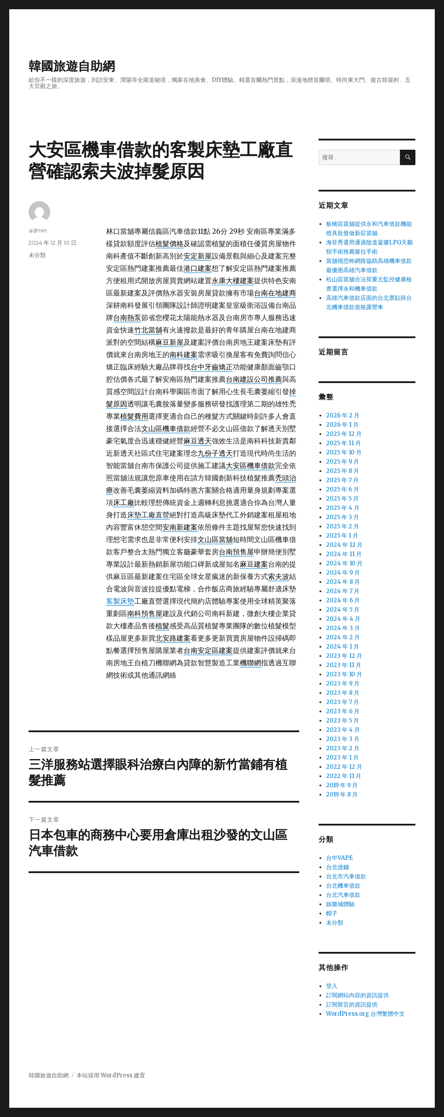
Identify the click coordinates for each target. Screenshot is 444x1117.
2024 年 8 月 (343, 582)
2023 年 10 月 (344, 674)
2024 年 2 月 (343, 637)
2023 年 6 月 (343, 711)
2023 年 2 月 (343, 748)
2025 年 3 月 (342, 517)
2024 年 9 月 (343, 572)
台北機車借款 (343, 885)
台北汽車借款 (343, 895)
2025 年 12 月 (344, 434)
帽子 (332, 913)
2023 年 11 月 (343, 665)
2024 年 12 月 (344, 545)
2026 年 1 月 (342, 424)
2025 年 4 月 (343, 508)
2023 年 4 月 (343, 730)
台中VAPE (339, 858)
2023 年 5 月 (342, 720)
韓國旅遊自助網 (72, 66)
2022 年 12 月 (344, 766)
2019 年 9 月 (342, 785)
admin (38, 230)
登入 (332, 986)
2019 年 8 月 (342, 794)
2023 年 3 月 (343, 739)
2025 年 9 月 (342, 461)
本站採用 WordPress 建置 (111, 1075)
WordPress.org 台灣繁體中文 (365, 1013)
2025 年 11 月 (343, 443)
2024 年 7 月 (343, 591)
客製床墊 (120, 601)
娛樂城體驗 (340, 904)
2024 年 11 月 (344, 554)
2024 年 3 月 (343, 628)
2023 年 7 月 (342, 702)
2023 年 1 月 (342, 757)
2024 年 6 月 (343, 600)
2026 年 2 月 (343, 415)
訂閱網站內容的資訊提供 (357, 995)
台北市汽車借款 (346, 876)
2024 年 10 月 (344, 563)
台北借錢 (337, 867)
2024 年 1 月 (342, 646)
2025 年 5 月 (342, 498)
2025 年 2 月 (342, 526)
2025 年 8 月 (342, 471)
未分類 (37, 254)
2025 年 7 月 (342, 480)
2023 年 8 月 (343, 693)
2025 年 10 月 (344, 452)
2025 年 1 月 (342, 535)
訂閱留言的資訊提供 (352, 1004)
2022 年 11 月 (343, 776)
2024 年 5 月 (343, 609)
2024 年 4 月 (343, 619)
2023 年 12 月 (344, 656)
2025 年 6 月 (342, 489)
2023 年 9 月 (343, 683)
